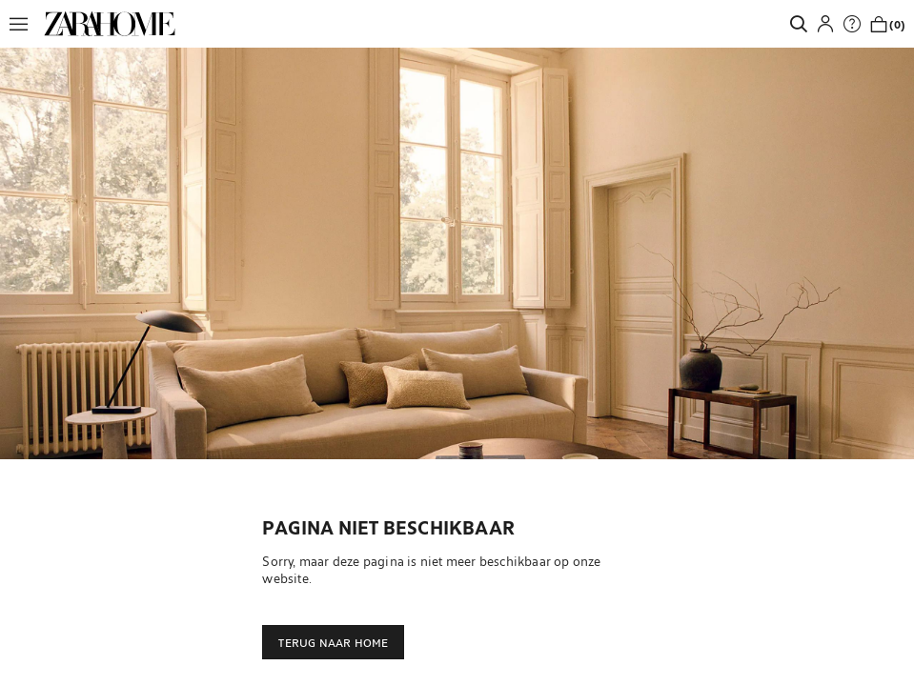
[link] (109, 23)
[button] (24, 23)
